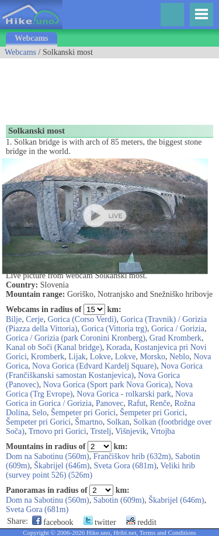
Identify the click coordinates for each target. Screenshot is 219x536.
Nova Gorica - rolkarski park (124, 394)
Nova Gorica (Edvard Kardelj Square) (94, 366)
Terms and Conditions (168, 532)
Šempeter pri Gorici (83, 412)
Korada (118, 347)
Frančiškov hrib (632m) (132, 456)
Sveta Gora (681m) (124, 465)
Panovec (109, 403)
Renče (160, 403)
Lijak (77, 356)
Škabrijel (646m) (61, 465)
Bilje (14, 319)
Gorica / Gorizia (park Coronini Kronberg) (75, 338)
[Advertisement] (93, 87)
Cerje (34, 319)
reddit (141, 522)
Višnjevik (131, 431)
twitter (100, 522)
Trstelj (100, 431)
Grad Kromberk (175, 338)
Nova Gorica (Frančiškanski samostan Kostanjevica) (104, 371)
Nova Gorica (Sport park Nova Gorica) (107, 384)
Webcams (31, 38)
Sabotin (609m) (119, 500)
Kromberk (48, 356)
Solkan (118, 422)
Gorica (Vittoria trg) (114, 328)
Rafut (136, 403)
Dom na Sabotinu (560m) (47, 456)
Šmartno (88, 422)
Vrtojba (163, 431)
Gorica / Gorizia (177, 328)
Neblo (179, 356)
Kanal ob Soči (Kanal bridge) (54, 347)
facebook (53, 522)
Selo (39, 412)
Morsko (152, 356)
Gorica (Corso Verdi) (82, 319)
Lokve (100, 356)
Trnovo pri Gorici (57, 431)
